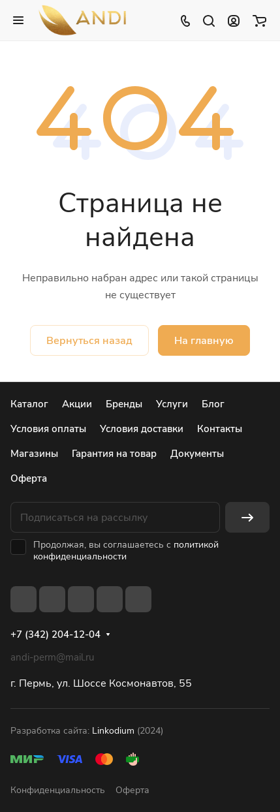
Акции (77, 404)
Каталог (29, 404)
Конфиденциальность (57, 790)
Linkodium (113, 731)
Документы (197, 453)
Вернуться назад (89, 341)
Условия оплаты (48, 428)
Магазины (34, 453)
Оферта (28, 478)
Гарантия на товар (114, 453)
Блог (213, 404)
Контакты (219, 428)
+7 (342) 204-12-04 (55, 634)
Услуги (172, 404)
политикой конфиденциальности (126, 551)
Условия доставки (141, 428)
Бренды (124, 404)
